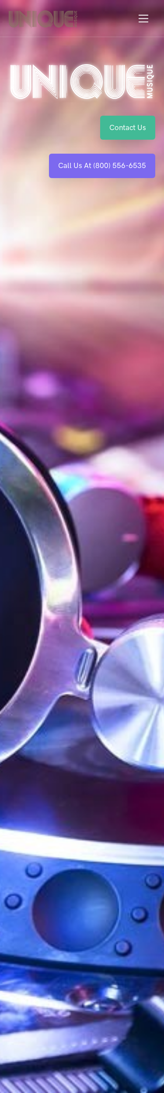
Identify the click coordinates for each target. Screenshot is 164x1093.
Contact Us (127, 127)
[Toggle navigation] (144, 18)
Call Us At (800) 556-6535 (102, 165)
